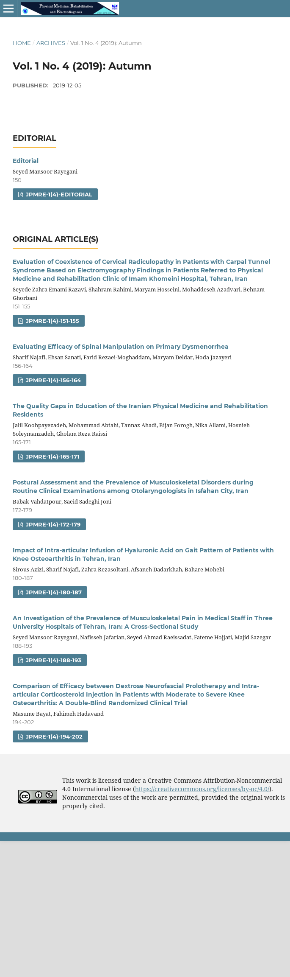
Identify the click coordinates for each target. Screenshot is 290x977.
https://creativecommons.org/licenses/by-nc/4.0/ (202, 789)
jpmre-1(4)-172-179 (52, 524)
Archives (50, 42)
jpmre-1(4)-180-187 (53, 592)
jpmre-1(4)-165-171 (51, 456)
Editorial (26, 161)
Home (22, 42)
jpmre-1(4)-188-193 (52, 660)
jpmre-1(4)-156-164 (52, 380)
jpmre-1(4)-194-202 (53, 736)
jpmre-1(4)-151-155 (51, 320)
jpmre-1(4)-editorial (58, 194)
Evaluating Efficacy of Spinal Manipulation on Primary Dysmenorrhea (121, 346)
